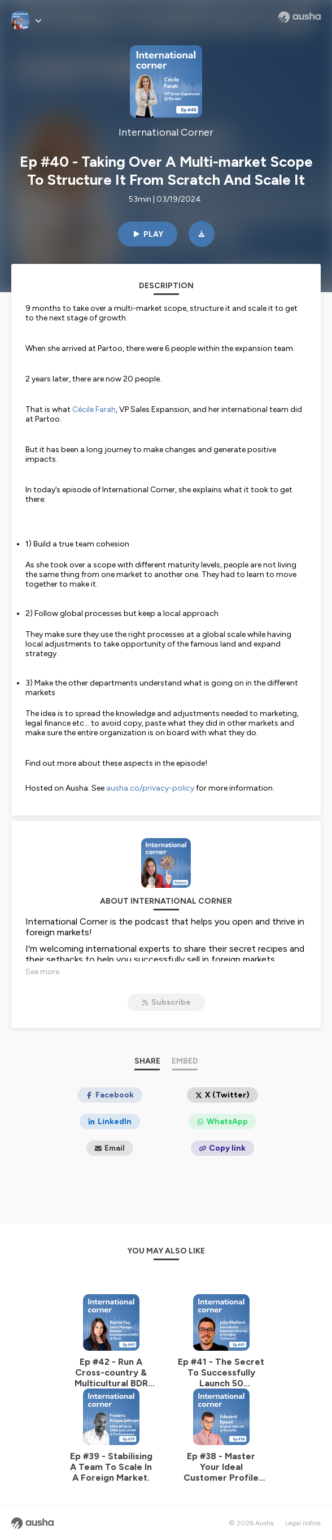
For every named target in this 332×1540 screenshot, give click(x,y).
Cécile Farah (94, 409)
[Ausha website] (299, 17)
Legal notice (303, 1523)
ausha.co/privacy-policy (150, 788)
